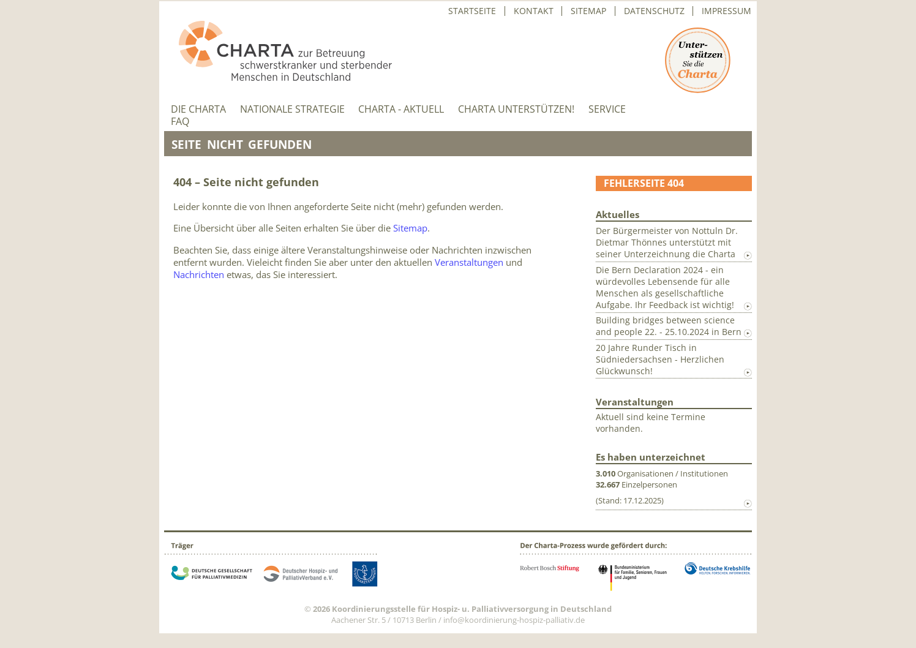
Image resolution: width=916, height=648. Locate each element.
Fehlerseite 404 (644, 183)
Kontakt (534, 11)
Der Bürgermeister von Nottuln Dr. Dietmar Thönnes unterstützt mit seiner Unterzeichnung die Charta (667, 242)
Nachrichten (198, 274)
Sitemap (588, 11)
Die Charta (198, 109)
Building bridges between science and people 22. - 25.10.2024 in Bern (668, 325)
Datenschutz (654, 11)
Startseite (472, 11)
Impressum (726, 11)
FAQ (180, 121)
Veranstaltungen (469, 262)
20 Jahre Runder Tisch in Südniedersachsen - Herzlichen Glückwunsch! (660, 359)
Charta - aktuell (401, 109)
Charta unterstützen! (516, 109)
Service (607, 109)
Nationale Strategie (292, 109)
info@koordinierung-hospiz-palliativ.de (514, 619)
